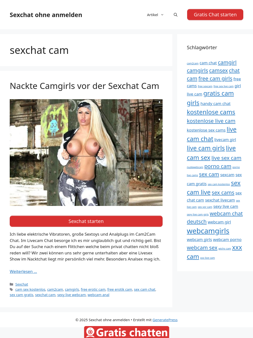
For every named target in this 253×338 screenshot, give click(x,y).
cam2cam (55, 288)
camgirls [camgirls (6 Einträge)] (197, 69)
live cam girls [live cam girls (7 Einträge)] (206, 147)
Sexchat (21, 283)
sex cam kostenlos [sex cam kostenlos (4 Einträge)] (219, 183)
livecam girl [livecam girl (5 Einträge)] (225, 139)
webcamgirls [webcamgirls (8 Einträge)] (208, 230)
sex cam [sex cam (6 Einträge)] (209, 173)
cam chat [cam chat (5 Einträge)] (208, 62)
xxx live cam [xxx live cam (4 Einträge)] (207, 257)
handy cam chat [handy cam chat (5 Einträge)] (216, 103)
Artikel (158, 14)
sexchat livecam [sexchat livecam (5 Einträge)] (220, 199)
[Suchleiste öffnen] (175, 14)
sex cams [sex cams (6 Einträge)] (223, 191)
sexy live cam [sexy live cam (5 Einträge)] (225, 206)
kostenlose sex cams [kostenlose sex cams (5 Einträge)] (206, 129)
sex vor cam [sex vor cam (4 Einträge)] (205, 206)
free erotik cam (119, 288)
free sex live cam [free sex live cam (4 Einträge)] (223, 85)
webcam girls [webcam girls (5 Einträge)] (199, 239)
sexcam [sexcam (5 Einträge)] (227, 174)
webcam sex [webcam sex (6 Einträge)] (202, 247)
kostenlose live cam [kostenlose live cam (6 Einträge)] (211, 120)
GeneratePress (165, 318)
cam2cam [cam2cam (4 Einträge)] (193, 63)
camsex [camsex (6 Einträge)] (218, 69)
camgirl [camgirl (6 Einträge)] (227, 61)
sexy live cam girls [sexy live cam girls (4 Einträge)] (198, 214)
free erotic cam (93, 288)
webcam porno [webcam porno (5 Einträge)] (227, 239)
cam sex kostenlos (30, 288)
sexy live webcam (71, 293)
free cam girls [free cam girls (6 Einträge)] (215, 77)
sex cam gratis (21, 293)
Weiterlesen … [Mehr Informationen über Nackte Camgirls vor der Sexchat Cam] (23, 270)
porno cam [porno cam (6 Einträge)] (217, 165)
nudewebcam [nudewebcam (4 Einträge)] (195, 166)
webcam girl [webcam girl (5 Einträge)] (219, 221)
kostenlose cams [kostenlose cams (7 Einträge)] (211, 111)
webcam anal (99, 293)
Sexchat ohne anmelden (46, 14)
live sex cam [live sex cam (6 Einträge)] (226, 157)
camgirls (72, 288)
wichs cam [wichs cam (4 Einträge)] (224, 248)
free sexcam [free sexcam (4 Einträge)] (205, 85)
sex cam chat (144, 288)
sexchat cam (45, 293)
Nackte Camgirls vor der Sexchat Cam (84, 85)
